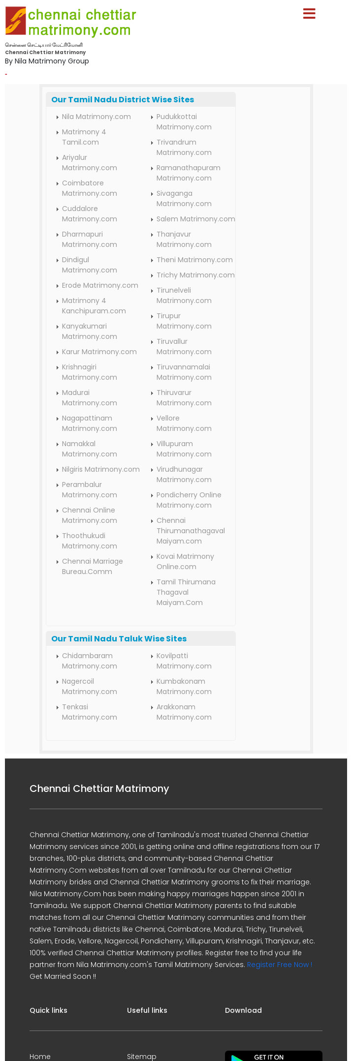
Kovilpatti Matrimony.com (184, 661)
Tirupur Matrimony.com (184, 321)
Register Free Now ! (279, 965)
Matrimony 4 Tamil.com (84, 137)
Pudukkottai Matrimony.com (184, 122)
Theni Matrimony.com (195, 260)
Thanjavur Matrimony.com (184, 239)
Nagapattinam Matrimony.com (89, 423)
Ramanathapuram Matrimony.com (189, 173)
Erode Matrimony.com (100, 285)
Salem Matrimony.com (196, 219)
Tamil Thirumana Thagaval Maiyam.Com (186, 592)
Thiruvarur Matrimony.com (184, 398)
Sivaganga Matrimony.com (184, 198)
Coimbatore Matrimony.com (89, 188)
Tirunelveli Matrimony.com (184, 295)
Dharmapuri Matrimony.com (89, 239)
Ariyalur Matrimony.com (89, 162)
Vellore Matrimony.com (184, 423)
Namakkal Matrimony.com (89, 449)
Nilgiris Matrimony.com (101, 469)
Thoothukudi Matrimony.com (89, 541)
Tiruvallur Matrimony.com (184, 346)
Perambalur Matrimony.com (89, 490)
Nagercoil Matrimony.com (89, 686)
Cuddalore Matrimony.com (89, 214)
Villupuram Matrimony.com (184, 449)
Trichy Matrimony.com (196, 275)
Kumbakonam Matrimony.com (184, 686)
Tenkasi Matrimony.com (89, 712)
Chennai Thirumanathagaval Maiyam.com (191, 530)
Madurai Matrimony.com (89, 398)
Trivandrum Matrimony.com (184, 147)
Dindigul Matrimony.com (89, 265)
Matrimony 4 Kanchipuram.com (94, 306)
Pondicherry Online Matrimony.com (189, 500)
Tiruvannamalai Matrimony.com (184, 372)
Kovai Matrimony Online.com (185, 561)
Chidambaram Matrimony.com (89, 661)
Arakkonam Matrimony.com (184, 712)
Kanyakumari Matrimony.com (89, 331)
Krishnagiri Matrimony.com (89, 372)
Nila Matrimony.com (96, 116)
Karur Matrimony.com (99, 352)
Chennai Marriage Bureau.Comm (92, 566)
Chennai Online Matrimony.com (89, 515)
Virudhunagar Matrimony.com (184, 474)
